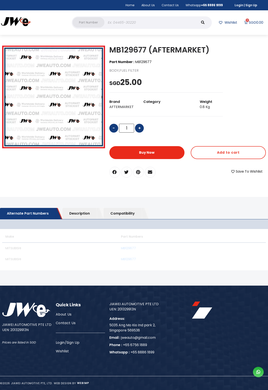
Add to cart (228, 152)
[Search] (202, 22)
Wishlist (62, 351)
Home (130, 5)
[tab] (31, 213)
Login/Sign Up (67, 342)
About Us (148, 5)
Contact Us (170, 5)
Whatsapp (204, 5)
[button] (88, 22)
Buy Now (147, 152)
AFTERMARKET (121, 106)
